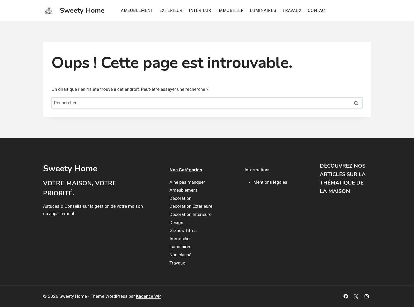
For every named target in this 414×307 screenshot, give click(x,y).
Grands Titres (183, 230)
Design (176, 222)
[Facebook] (345, 296)
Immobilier (230, 10)
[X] (356, 296)
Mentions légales (270, 182)
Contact (317, 10)
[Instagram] (366, 296)
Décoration (180, 198)
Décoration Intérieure (190, 214)
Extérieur (170, 10)
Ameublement (137, 10)
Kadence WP (148, 296)
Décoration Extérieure (191, 206)
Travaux (292, 10)
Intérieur (200, 10)
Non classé (180, 254)
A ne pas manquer (187, 182)
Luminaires (263, 10)
